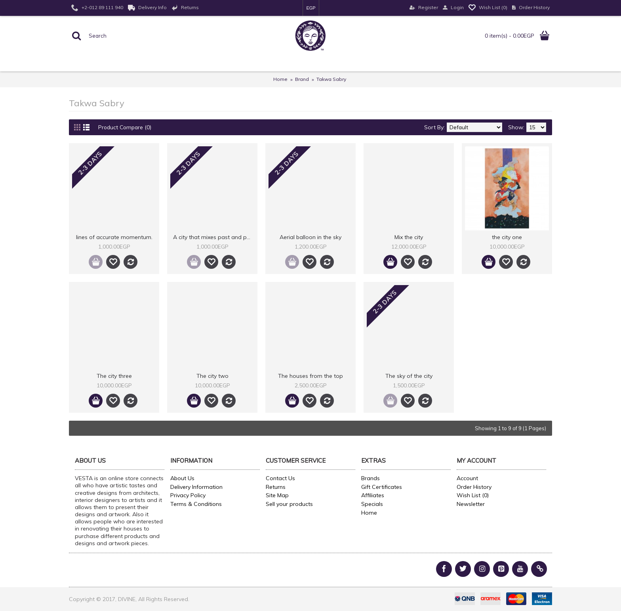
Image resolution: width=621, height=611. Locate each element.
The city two (212, 375)
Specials (372, 504)
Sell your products (289, 504)
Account (467, 478)
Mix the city (408, 237)
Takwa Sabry (331, 79)
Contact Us (280, 478)
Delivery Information (196, 486)
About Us (182, 478)
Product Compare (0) (126, 127)
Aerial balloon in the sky (310, 237)
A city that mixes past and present (213, 237)
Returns (276, 486)
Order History (474, 486)
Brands (370, 478)
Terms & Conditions (196, 504)
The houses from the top (310, 375)
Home (280, 79)
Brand (302, 79)
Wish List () (473, 495)
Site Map (277, 495)
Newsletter (471, 504)
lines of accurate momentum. (114, 237)
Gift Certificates (381, 486)
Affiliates (372, 495)
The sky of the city (408, 375)
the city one (507, 237)
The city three (114, 375)
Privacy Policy (188, 495)
